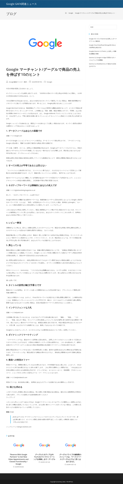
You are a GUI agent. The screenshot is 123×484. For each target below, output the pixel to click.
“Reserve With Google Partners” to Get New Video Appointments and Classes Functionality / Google (18, 459)
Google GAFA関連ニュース (21, 4)
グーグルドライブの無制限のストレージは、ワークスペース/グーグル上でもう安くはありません (70, 458)
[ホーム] (66, 13)
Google (49, 82)
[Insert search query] (103, 27)
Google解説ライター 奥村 (18, 82)
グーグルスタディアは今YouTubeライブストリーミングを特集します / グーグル (44, 456)
